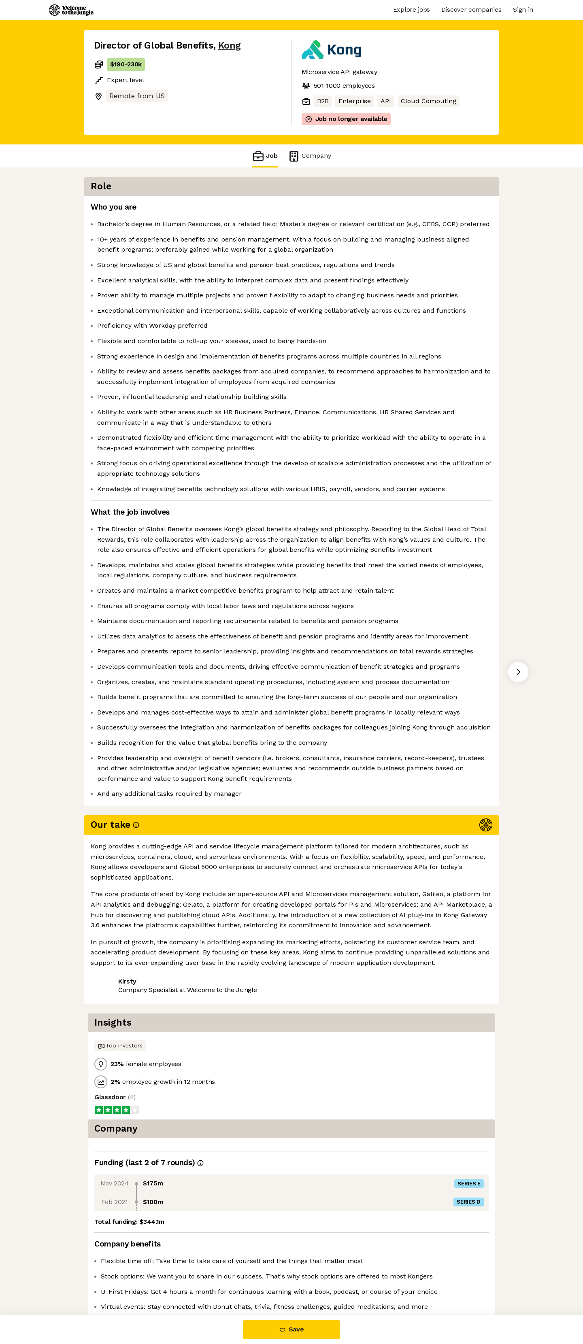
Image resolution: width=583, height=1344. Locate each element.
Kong (229, 45)
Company (309, 156)
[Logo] (71, 10)
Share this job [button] (116, 1281)
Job (265, 156)
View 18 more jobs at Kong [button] (192, 1281)
